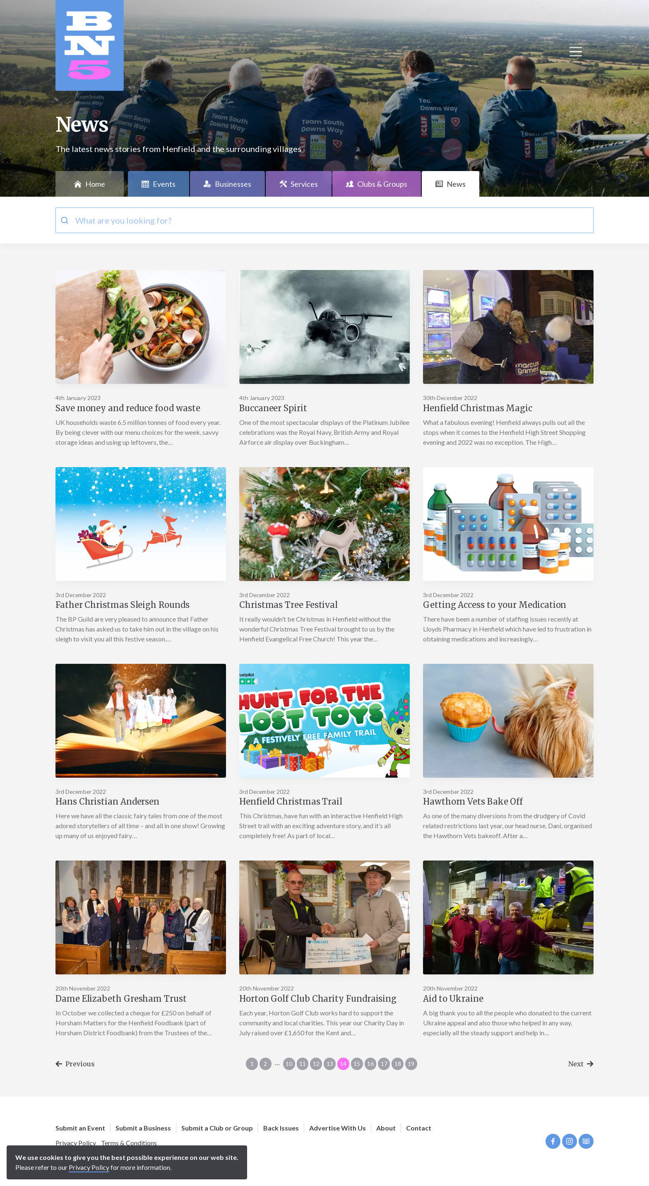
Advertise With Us (337, 1128)
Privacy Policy (75, 1143)
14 (343, 1063)
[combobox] (324, 220)
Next (581, 1064)
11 (302, 1063)
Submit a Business (143, 1128)
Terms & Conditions (129, 1143)
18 (397, 1063)
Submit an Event (80, 1128)
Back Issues (281, 1128)
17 (384, 1063)
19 (411, 1063)
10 (289, 1063)
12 (316, 1063)
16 (370, 1063)
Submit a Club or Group (217, 1128)
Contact (418, 1128)
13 (330, 1063)
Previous (75, 1064)
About (386, 1128)
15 (356, 1063)
